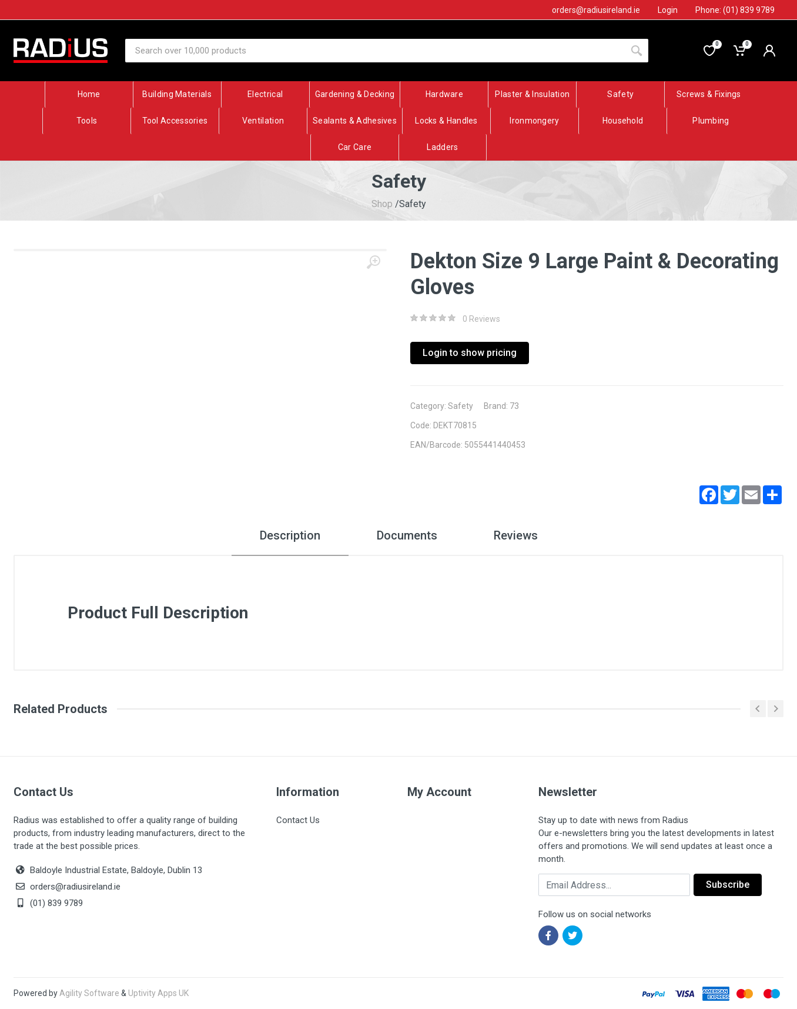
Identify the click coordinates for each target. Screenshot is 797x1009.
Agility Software (89, 993)
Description (290, 535)
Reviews (516, 535)
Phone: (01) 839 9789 (735, 10)
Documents (407, 535)
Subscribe (727, 884)
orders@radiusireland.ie (75, 886)
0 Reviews (481, 319)
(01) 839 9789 (48, 903)
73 (514, 406)
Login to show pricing (470, 352)
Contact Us (298, 820)
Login (668, 10)
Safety (460, 406)
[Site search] (375, 50)
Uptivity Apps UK (158, 993)
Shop (382, 203)
